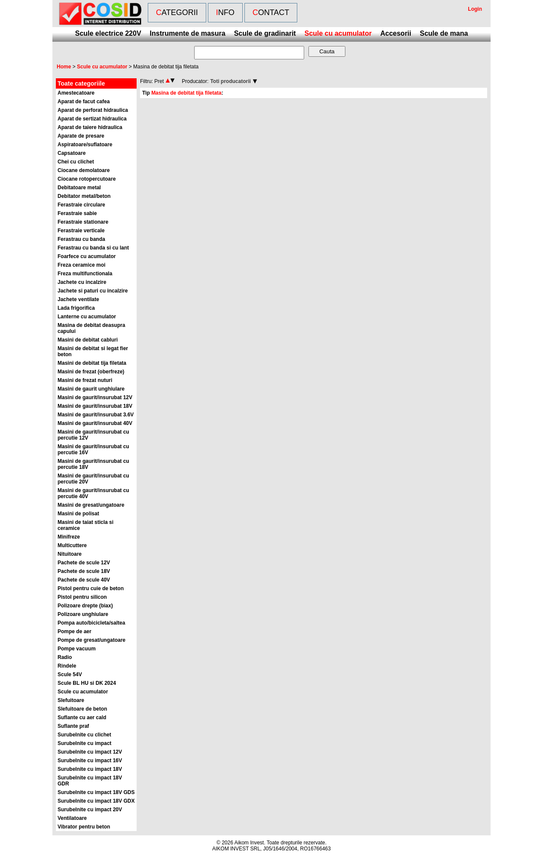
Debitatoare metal (79, 188)
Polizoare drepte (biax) (85, 606)
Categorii (177, 12)
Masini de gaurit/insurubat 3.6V (96, 415)
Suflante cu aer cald (82, 717)
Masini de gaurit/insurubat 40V (95, 423)
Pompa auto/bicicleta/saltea (91, 623)
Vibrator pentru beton (84, 827)
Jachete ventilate (78, 299)
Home (64, 67)
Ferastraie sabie (77, 213)
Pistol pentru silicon (82, 597)
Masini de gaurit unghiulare (91, 389)
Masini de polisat (78, 514)
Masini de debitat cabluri (88, 340)
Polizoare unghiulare (83, 614)
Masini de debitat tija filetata (92, 363)
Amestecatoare (76, 93)
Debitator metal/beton (84, 196)
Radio (65, 657)
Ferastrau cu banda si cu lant (93, 248)
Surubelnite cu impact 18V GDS (96, 792)
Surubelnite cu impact (84, 743)
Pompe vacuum (77, 649)
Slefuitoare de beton (82, 709)
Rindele (67, 666)
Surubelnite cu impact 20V (90, 810)
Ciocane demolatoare (84, 170)
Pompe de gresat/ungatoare (91, 640)
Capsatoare (71, 153)
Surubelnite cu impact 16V (90, 760)
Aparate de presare (81, 136)
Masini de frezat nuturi (85, 380)
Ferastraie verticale (81, 231)
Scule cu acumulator (338, 33)
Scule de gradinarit (265, 33)
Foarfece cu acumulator (87, 256)
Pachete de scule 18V (84, 571)
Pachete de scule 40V (84, 580)
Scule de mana (444, 33)
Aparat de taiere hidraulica (90, 127)
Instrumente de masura (188, 33)
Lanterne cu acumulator (87, 317)
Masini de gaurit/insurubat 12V (95, 397)
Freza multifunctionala (85, 274)
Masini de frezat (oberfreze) (91, 372)
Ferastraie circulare (81, 205)
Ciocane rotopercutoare (87, 179)
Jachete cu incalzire (82, 282)
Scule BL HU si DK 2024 (87, 683)
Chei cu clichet (76, 162)
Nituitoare (70, 554)
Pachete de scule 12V (84, 563)
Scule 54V (70, 674)
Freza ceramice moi (81, 265)
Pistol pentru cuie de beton (91, 588)
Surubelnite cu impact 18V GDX (96, 801)
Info (225, 12)
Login (475, 9)
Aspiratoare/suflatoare (85, 145)
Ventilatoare (72, 818)
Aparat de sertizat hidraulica (92, 119)
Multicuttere (72, 545)
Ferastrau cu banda (81, 239)
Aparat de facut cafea (84, 102)
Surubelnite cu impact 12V (90, 752)
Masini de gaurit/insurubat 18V (95, 406)
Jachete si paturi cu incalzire (93, 291)
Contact (271, 12)
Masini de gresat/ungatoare (91, 505)
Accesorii (395, 33)
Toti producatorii (230, 81)
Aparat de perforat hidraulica (93, 110)
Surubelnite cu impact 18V (90, 769)
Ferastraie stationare (83, 222)
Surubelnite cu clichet (84, 735)
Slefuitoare (71, 700)
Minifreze (69, 537)
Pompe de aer (75, 631)
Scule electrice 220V (108, 33)
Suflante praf (73, 726)
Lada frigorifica (76, 308)
